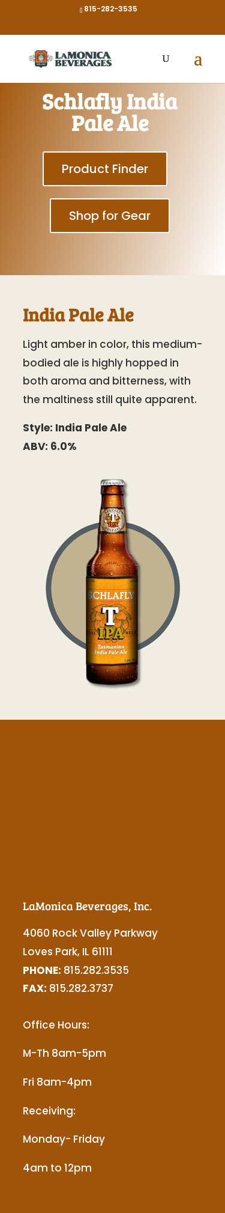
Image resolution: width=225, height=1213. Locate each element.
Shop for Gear (110, 215)
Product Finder (105, 168)
